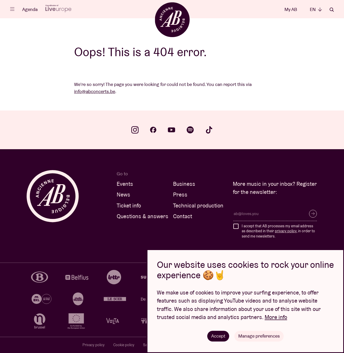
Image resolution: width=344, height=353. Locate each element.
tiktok (209, 130)
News (123, 194)
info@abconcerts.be (94, 91)
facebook (153, 130)
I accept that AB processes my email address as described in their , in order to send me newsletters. (278, 231)
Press (180, 194)
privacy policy (285, 231)
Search (332, 10)
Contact (182, 216)
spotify (190, 130)
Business (184, 183)
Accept (218, 336)
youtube (171, 130)
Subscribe (313, 214)
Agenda (30, 9)
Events (125, 183)
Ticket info (129, 205)
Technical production (198, 205)
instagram (135, 130)
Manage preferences (259, 336)
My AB (290, 9)
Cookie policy (123, 345)
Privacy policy (93, 345)
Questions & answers (142, 216)
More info (276, 317)
